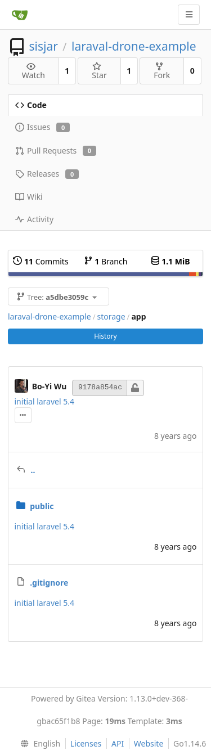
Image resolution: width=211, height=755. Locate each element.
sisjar (43, 46)
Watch (33, 71)
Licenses (86, 743)
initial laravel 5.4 (45, 401)
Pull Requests (55, 150)
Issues (42, 127)
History (105, 336)
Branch (106, 261)
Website (149, 743)
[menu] (38, 743)
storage (111, 316)
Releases (47, 173)
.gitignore (49, 582)
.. (33, 470)
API (117, 743)
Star (99, 71)
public (41, 506)
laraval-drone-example (133, 46)
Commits (40, 261)
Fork (162, 71)
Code (31, 105)
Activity (34, 219)
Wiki (29, 196)
